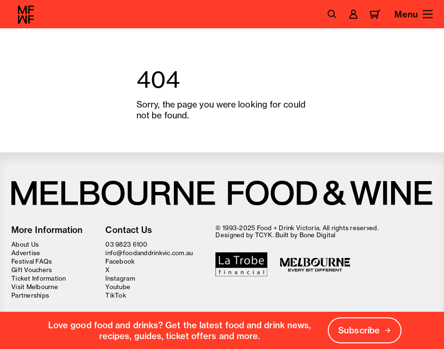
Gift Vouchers (31, 270)
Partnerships (30, 295)
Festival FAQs (31, 261)
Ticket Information (38, 278)
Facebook (120, 261)
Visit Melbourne (34, 287)
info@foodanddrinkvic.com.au (149, 253)
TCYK (264, 235)
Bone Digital (317, 235)
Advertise (25, 253)
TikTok (115, 295)
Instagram (120, 278)
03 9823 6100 (126, 244)
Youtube (117, 287)
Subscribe (364, 330)
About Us (25, 244)
